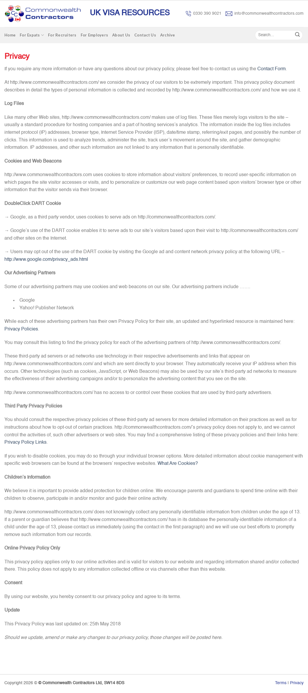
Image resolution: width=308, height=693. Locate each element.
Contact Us (145, 35)
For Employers (94, 35)
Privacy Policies (21, 329)
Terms (281, 683)
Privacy (297, 683)
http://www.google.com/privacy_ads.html (46, 259)
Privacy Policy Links (25, 442)
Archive (167, 35)
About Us (121, 35)
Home (10, 35)
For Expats (32, 35)
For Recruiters (62, 35)
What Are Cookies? (178, 463)
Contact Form (271, 69)
